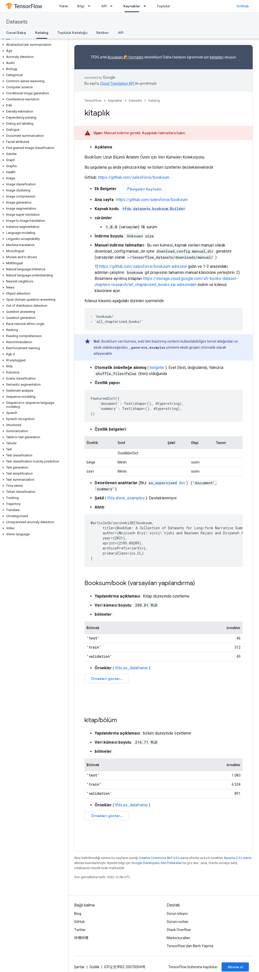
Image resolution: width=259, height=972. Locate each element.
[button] (33, 39)
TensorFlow (92, 100)
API (104, 6)
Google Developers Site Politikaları (156, 863)
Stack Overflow (179, 930)
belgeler (157, 367)
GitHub (242, 6)
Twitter (80, 930)
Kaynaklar (115, 100)
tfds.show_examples (126, 498)
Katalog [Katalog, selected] (41, 32)
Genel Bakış (16, 32)
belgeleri (217, 57)
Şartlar (79, 967)
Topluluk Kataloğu (72, 32)
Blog (77, 914)
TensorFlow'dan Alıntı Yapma (190, 946)
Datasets (17, 22)
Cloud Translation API (117, 83)
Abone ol (235, 967)
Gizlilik (94, 967)
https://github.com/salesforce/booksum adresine (143, 266)
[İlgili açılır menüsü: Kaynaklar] (146, 6)
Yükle (63, 6)
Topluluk (164, 6)
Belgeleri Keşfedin (143, 189)
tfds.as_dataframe (131, 668)
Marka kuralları (178, 938)
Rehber (102, 32)
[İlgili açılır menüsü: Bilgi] (90, 6)
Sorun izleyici (177, 914)
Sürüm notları (177, 922)
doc (166, 482)
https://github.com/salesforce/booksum (133, 177)
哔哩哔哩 (81, 938)
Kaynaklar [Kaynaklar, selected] (131, 6)
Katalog (154, 100)
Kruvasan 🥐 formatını (125, 57)
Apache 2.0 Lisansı (237, 858)
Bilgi (80, 6)
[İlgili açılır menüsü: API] (113, 6)
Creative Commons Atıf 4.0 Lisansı (163, 858)
